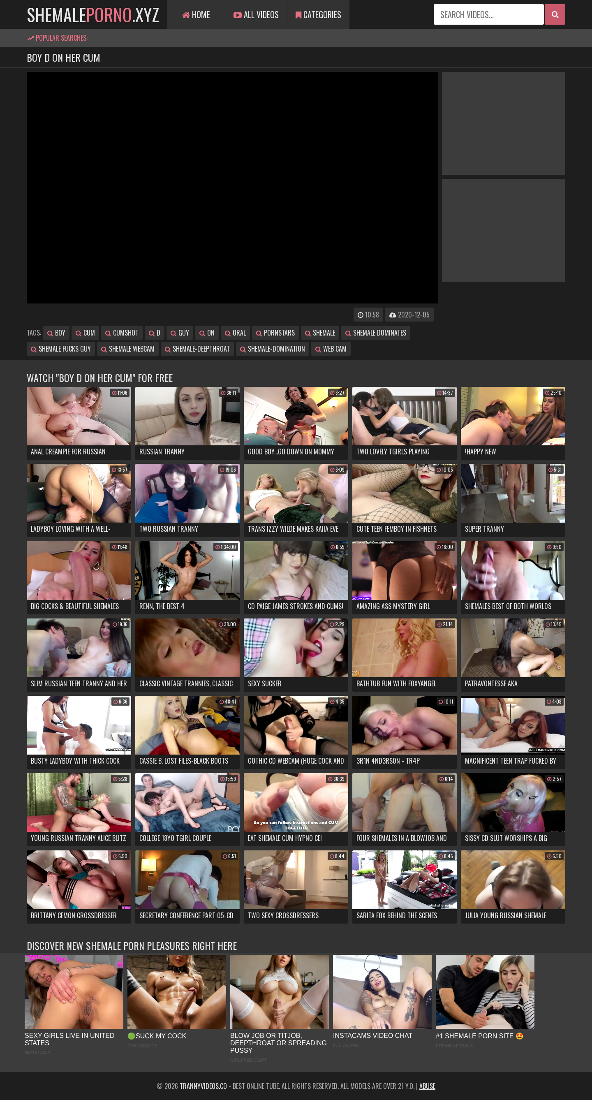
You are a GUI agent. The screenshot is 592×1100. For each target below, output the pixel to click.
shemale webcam (128, 349)
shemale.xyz (93, 14)
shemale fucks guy (61, 349)
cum (85, 333)
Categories (318, 14)
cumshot (122, 333)
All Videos (256, 14)
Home (196, 14)
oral (235, 333)
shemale (320, 333)
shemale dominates (375, 333)
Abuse (427, 1086)
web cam (331, 349)
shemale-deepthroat (197, 349)
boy (56, 333)
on (207, 333)
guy (180, 333)
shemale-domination (272, 349)
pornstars (275, 333)
